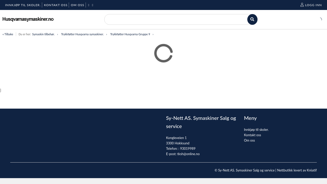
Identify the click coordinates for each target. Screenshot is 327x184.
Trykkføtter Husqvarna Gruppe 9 (130, 34)
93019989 (187, 148)
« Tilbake (8, 34)
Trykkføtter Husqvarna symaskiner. (82, 34)
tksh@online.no (188, 154)
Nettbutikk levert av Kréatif (297, 170)
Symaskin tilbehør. (43, 34)
